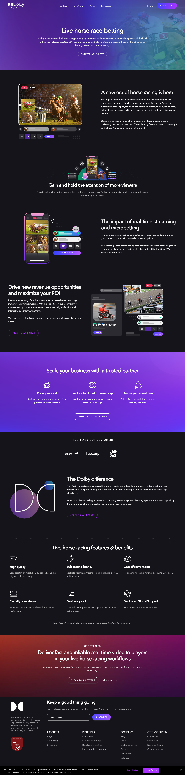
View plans (110, 680)
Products (63, 5)
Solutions (78, 5)
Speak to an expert (23, 333)
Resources (106, 5)
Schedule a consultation (92, 416)
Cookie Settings (132, 770)
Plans (92, 5)
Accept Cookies (151, 770)
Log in (150, 5)
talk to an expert (92, 54)
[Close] (181, 770)
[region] (92, 770)
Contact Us (167, 5)
